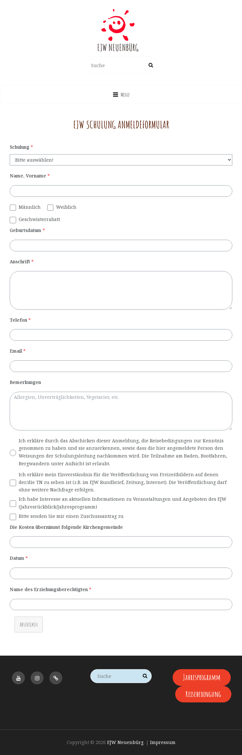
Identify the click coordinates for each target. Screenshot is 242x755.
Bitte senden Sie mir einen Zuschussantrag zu (71, 516)
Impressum (163, 742)
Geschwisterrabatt (39, 219)
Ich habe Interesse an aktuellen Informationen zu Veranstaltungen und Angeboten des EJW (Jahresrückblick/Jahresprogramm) (123, 503)
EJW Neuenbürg (117, 47)
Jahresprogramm (201, 677)
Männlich (30, 207)
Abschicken (29, 624)
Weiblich (66, 207)
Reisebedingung (203, 694)
